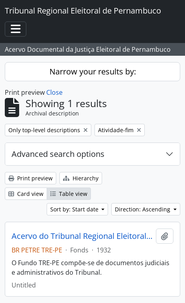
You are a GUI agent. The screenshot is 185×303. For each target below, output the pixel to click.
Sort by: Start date (75, 209)
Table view (68, 193)
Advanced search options (58, 154)
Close (54, 92)
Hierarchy (80, 178)
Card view (25, 193)
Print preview (30, 178)
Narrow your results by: (92, 71)
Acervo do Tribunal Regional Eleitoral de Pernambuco (82, 236)
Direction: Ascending (143, 209)
